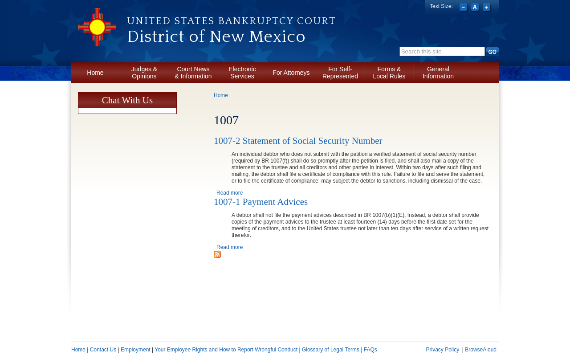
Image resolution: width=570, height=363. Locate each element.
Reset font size (475, 8)
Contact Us (103, 350)
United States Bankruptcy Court (231, 21)
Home (95, 72)
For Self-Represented (340, 72)
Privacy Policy (442, 350)
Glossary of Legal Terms (330, 350)
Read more (229, 193)
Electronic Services (242, 72)
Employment (136, 350)
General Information (438, 72)
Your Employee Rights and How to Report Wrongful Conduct (226, 350)
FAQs (370, 350)
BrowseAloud (481, 350)
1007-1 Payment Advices (261, 201)
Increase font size (487, 8)
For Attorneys (291, 72)
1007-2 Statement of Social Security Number (298, 140)
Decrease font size (464, 8)
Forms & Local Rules (389, 72)
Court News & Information (193, 72)
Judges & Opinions (144, 72)
